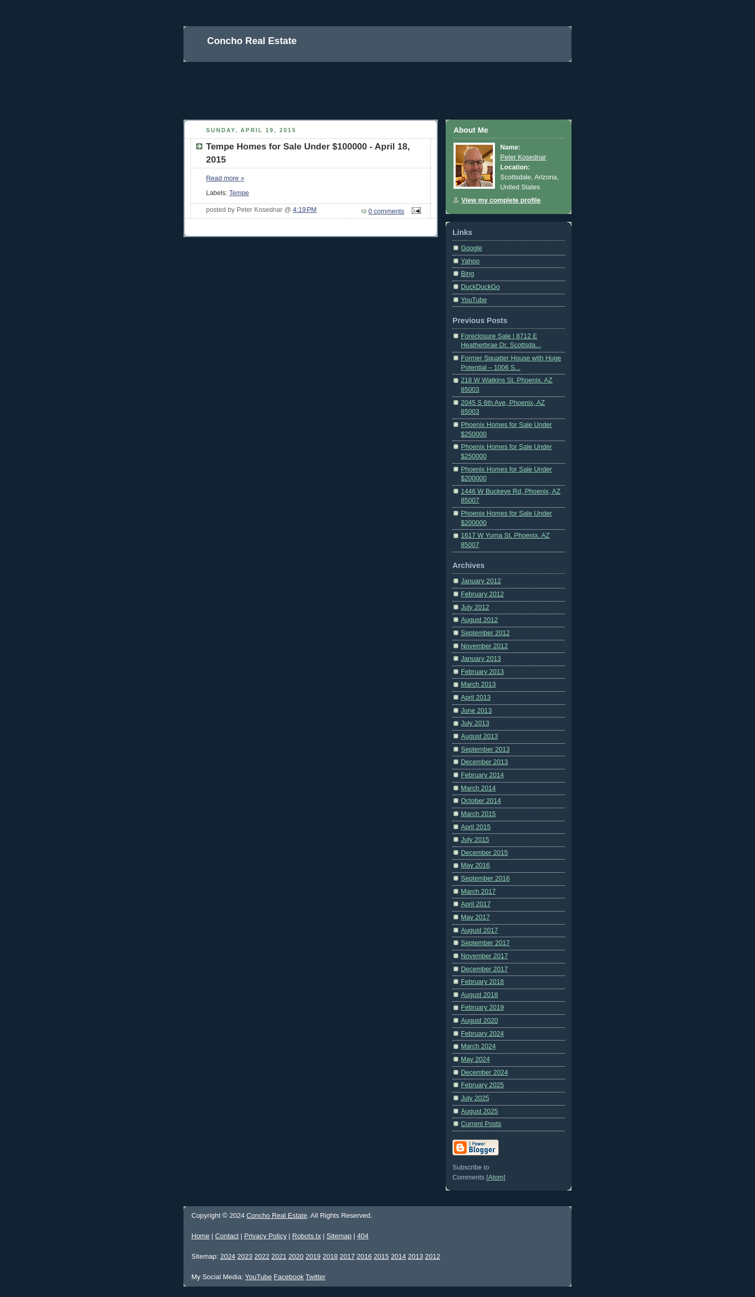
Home (200, 1236)
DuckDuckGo (480, 287)
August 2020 (479, 1020)
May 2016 (475, 865)
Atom (495, 1177)
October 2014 (481, 801)
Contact (227, 1236)
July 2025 (475, 1098)
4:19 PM (305, 209)
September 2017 (485, 943)
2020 (296, 1256)
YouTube (474, 300)
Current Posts (481, 1124)
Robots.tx (306, 1236)
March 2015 (478, 814)
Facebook (289, 1277)
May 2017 (475, 917)
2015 (381, 1256)
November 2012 (484, 646)
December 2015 (484, 852)
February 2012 (482, 594)
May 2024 (475, 1059)
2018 (330, 1256)
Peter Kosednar (523, 157)
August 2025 (479, 1111)
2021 (279, 1256)
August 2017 (479, 930)
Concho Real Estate (276, 1215)
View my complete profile (501, 200)
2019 (313, 1256)
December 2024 (484, 1072)
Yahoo (470, 261)
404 (363, 1236)
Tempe (239, 193)
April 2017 (476, 904)
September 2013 (485, 749)
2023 (244, 1256)
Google (471, 248)
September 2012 (485, 633)
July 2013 (475, 723)
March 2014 (478, 788)
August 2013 (479, 736)
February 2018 (482, 981)
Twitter (316, 1277)
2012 (432, 1256)
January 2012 (481, 581)
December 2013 (484, 762)
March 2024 (478, 1046)
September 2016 (485, 878)
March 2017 (478, 891)
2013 (415, 1256)
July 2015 (475, 839)
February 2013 (482, 672)
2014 (398, 1256)
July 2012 (475, 607)
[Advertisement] (374, 85)
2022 (261, 1256)
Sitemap (339, 1236)
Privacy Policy (265, 1236)
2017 (347, 1256)
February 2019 (482, 1007)
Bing (467, 273)
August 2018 (479, 995)
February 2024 (482, 1033)
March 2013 (478, 684)
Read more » (225, 178)
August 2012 (479, 620)
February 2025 (482, 1085)
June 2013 (476, 710)
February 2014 (482, 775)
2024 (227, 1256)
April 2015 (476, 827)
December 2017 (484, 969)
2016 (364, 1256)
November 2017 (484, 956)
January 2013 (481, 658)
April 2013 (476, 697)
